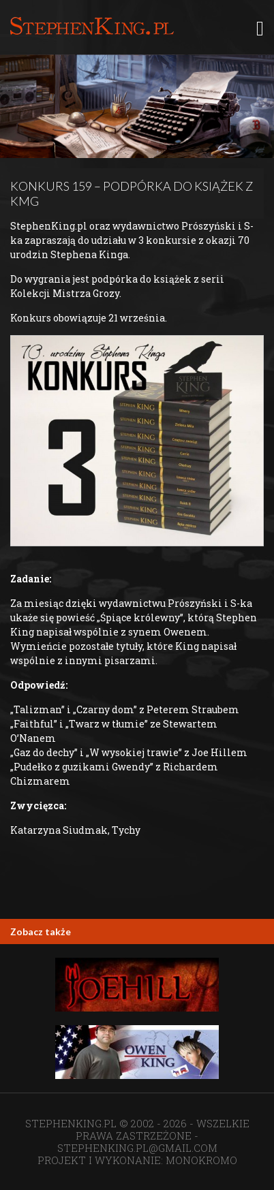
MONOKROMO (201, 1160)
